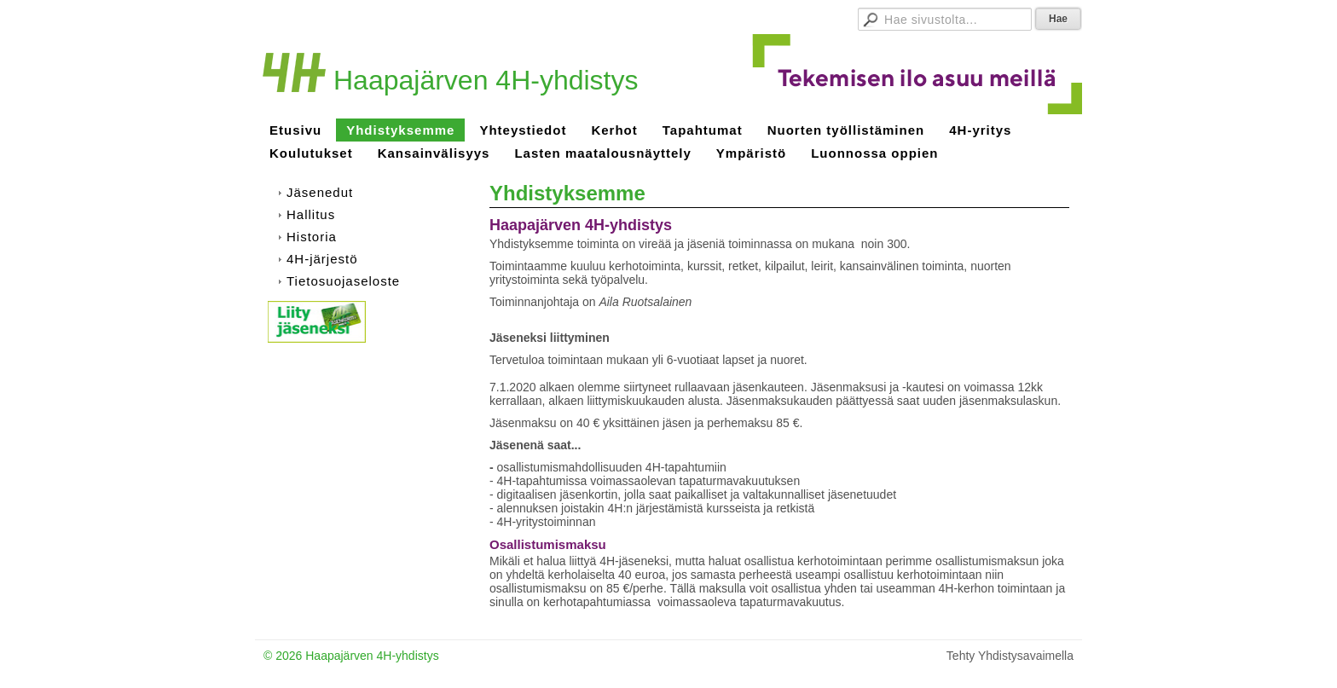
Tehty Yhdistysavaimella (1010, 655)
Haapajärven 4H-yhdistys (486, 80)
